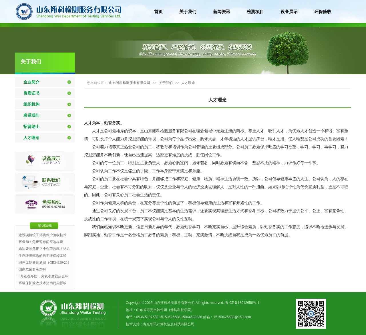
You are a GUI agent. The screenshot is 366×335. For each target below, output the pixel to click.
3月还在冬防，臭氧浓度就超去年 (43, 276)
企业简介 (31, 82)
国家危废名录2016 (32, 269)
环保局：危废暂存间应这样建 (41, 242)
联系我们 (31, 115)
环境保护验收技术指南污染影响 (43, 283)
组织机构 (31, 104)
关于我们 (31, 62)
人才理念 (31, 137)
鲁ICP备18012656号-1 (242, 303)
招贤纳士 (31, 126)
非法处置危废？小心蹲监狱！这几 (44, 249)
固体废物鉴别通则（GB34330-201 (44, 262)
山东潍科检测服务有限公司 (129, 83)
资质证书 (31, 93)
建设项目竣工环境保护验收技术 (43, 235)
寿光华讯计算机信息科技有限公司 (168, 324)
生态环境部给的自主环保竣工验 (43, 256)
